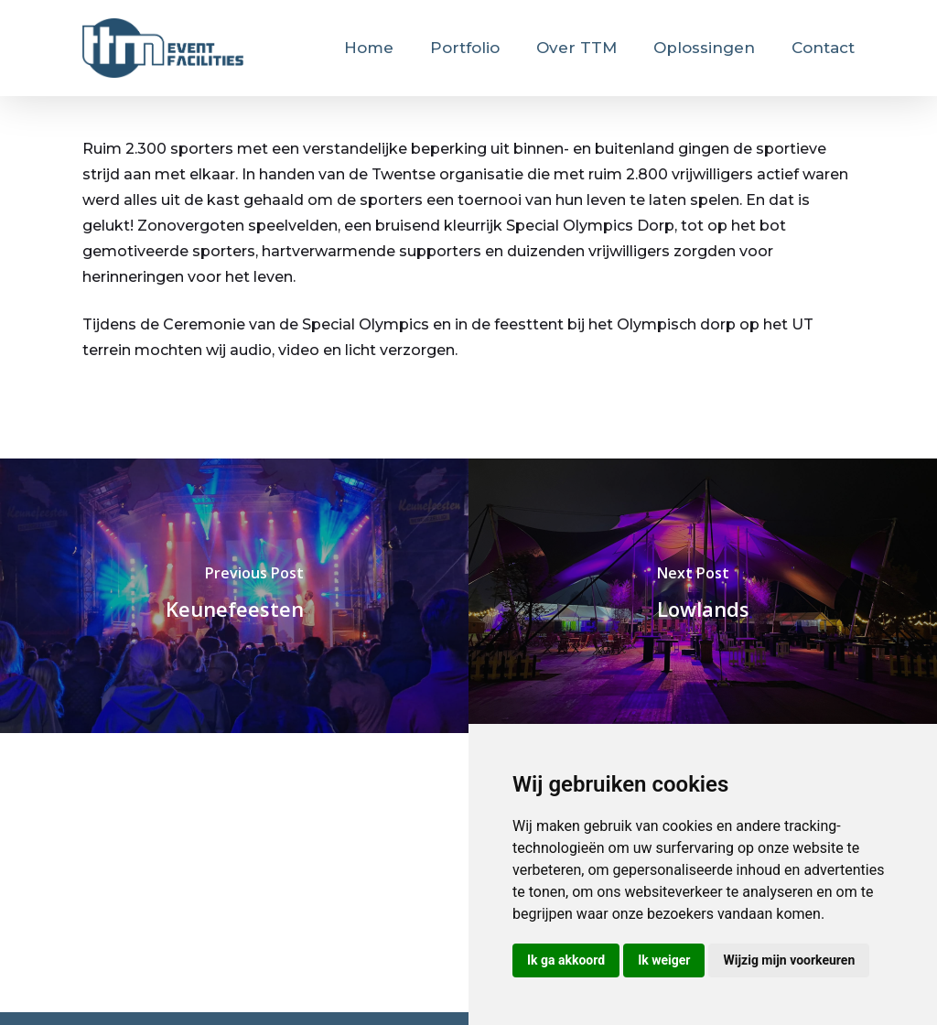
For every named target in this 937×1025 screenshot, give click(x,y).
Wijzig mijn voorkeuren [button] (789, 960)
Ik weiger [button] (664, 960)
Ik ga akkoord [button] (566, 960)
